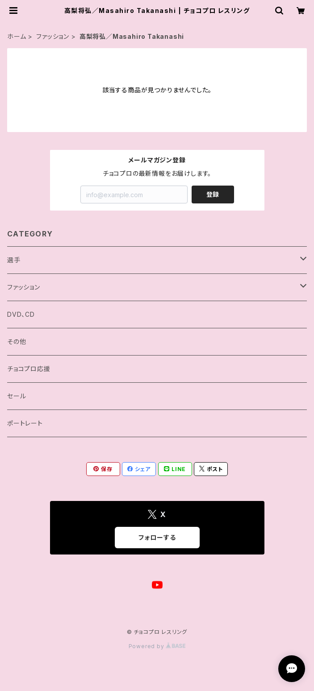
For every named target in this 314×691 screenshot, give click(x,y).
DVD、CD (21, 314)
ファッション (52, 36)
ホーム (16, 36)
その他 (16, 341)
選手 (14, 260)
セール (16, 396)
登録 (212, 194)
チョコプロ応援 (28, 368)
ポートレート (25, 423)
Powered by (157, 646)
